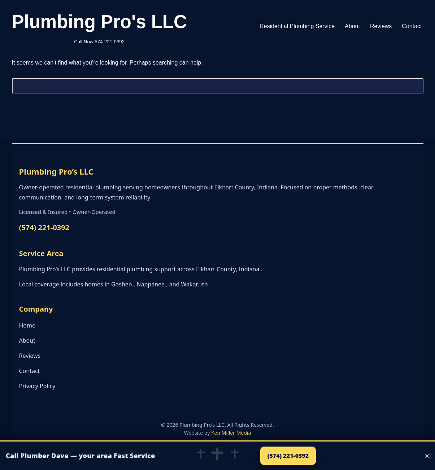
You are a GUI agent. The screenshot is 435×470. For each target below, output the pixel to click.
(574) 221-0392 (44, 227)
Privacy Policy (37, 386)
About (352, 26)
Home (27, 325)
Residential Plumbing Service (297, 26)
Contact (412, 26)
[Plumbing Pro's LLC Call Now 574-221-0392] (99, 26)
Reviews (381, 26)
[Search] (209, 85)
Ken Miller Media (231, 432)
